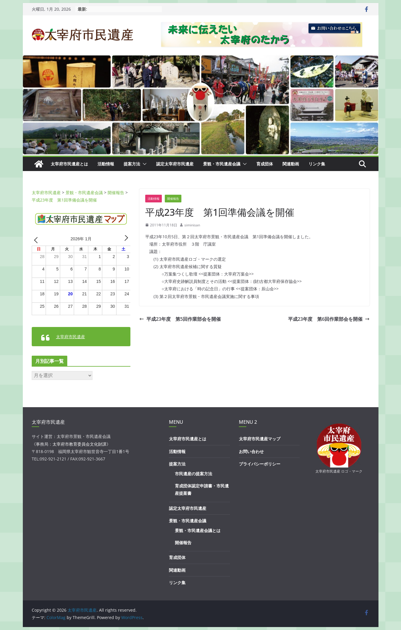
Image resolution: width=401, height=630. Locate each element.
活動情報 (106, 164)
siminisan (192, 225)
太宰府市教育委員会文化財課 (79, 444)
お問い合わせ (251, 451)
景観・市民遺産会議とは (198, 530)
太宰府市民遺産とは (69, 164)
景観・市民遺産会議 (221, 164)
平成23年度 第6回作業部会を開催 (329, 319)
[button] (143, 164)
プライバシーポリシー (259, 464)
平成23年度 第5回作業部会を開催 (180, 319)
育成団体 (264, 164)
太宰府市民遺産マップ (259, 439)
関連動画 (290, 164)
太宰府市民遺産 (70, 336)
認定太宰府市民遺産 (175, 164)
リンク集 (317, 164)
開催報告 (173, 198)
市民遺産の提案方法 (193, 473)
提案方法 (132, 164)
